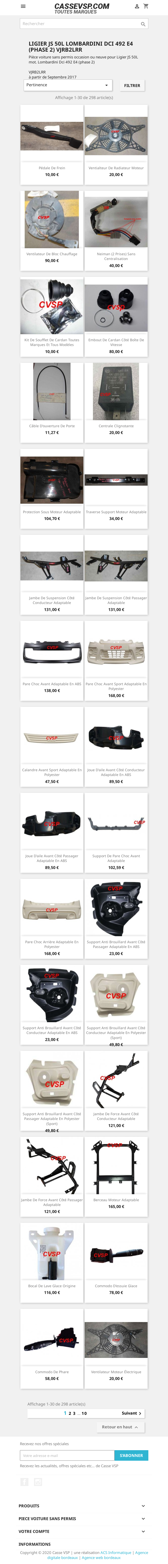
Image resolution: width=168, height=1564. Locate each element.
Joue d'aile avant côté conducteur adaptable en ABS (116, 772)
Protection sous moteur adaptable (52, 511)
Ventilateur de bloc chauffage (51, 253)
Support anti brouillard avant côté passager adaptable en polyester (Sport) (52, 1118)
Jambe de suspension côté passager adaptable (116, 600)
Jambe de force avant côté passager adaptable (52, 1202)
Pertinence (68, 85)
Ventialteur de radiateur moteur (116, 167)
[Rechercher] (84, 23)
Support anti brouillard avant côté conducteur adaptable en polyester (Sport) (116, 1032)
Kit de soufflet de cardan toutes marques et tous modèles (51, 342)
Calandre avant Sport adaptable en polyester (52, 772)
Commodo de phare (52, 1371)
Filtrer (132, 85)
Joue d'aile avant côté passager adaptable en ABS (51, 858)
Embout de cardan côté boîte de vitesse (116, 342)
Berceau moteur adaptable (116, 1199)
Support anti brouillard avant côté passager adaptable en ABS (116, 944)
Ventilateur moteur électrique (116, 1371)
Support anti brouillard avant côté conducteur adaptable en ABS (52, 1030)
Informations (35, 1544)
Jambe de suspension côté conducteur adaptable (52, 600)
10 (84, 1413)
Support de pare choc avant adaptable (116, 858)
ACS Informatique (115, 1552)
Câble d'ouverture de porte (52, 425)
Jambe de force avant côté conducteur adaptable (116, 1116)
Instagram (38, 1482)
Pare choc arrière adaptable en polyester (52, 944)
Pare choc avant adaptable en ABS (52, 683)
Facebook (24, 1482)
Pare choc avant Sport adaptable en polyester (116, 686)
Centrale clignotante (116, 425)
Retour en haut (120, 1427)
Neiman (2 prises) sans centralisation (116, 256)
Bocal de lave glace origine (52, 1285)
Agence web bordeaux (101, 1557)
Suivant (132, 1414)
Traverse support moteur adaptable (116, 511)
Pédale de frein (52, 167)
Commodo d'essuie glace (116, 1285)
